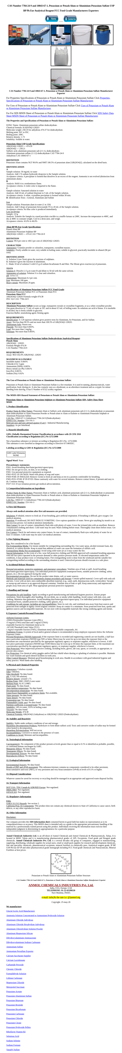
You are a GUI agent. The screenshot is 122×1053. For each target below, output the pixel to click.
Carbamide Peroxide (15, 965)
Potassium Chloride (14, 1018)
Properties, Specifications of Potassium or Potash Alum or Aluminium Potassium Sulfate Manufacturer (58, 99)
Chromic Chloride (14, 969)
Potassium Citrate (13, 1023)
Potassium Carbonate (15, 1014)
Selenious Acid (12, 1036)
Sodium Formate (13, 1045)
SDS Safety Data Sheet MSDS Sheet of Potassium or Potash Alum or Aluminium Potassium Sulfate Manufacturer (60, 114)
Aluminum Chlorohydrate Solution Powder (24, 929)
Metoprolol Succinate (15, 987)
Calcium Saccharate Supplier (18, 956)
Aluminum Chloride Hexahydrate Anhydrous (25, 924)
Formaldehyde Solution (16, 974)
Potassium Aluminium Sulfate (19, 996)
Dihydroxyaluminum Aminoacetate (21, 938)
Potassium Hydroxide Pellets (18, 1027)
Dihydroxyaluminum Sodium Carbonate (23, 942)
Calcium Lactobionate (15, 960)
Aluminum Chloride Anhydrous (19, 920)
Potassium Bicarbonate (16, 1009)
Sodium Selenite (13, 1041)
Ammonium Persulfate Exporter (19, 951)
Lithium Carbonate (14, 978)
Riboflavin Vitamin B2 (16, 1032)
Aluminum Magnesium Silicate (19, 933)
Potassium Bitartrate (14, 1000)
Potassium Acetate (14, 991)
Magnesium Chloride (15, 982)
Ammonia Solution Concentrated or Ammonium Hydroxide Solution (35, 915)
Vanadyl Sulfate (13, 1050)
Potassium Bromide (14, 1005)
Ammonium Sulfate (14, 947)
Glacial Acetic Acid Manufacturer (20, 911)
